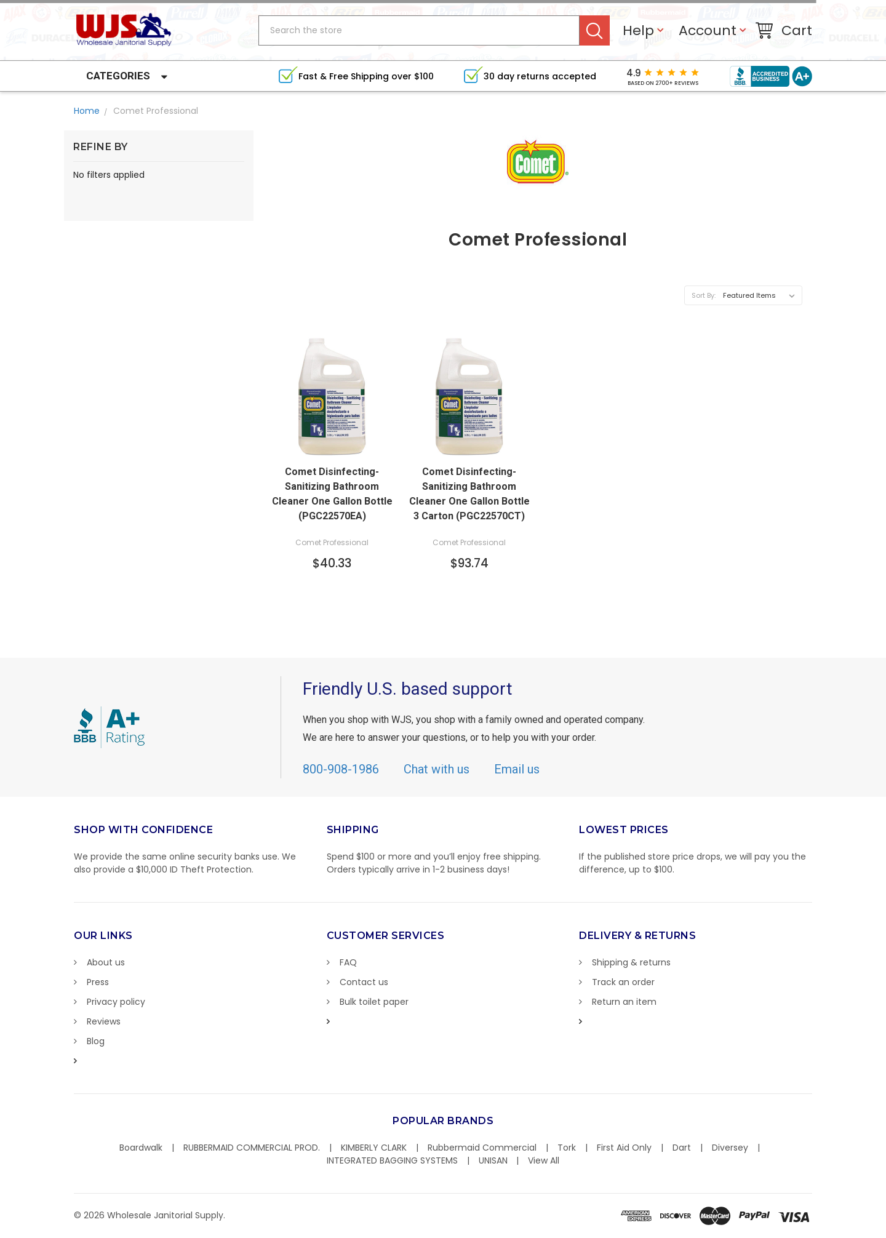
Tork (566, 1147)
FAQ (348, 962)
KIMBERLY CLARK (374, 1147)
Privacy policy (116, 1002)
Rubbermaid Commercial (482, 1147)
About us (106, 962)
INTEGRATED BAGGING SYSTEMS (392, 1160)
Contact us (364, 982)
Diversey (730, 1147)
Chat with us (436, 769)
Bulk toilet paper (374, 1002)
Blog (96, 1041)
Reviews (104, 1021)
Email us (517, 769)
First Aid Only (624, 1147)
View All (543, 1160)
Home (87, 111)
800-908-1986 (341, 769)
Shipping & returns (631, 962)
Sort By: (704, 295)
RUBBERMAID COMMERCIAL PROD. (251, 1147)
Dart (681, 1147)
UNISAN (493, 1160)
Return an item (624, 1002)
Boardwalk (140, 1147)
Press (98, 982)
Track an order (623, 982)
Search (594, 30)
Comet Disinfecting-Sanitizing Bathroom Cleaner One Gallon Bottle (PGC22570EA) (332, 494)
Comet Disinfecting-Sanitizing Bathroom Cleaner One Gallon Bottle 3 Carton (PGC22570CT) (469, 494)
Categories (118, 76)
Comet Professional (155, 111)
